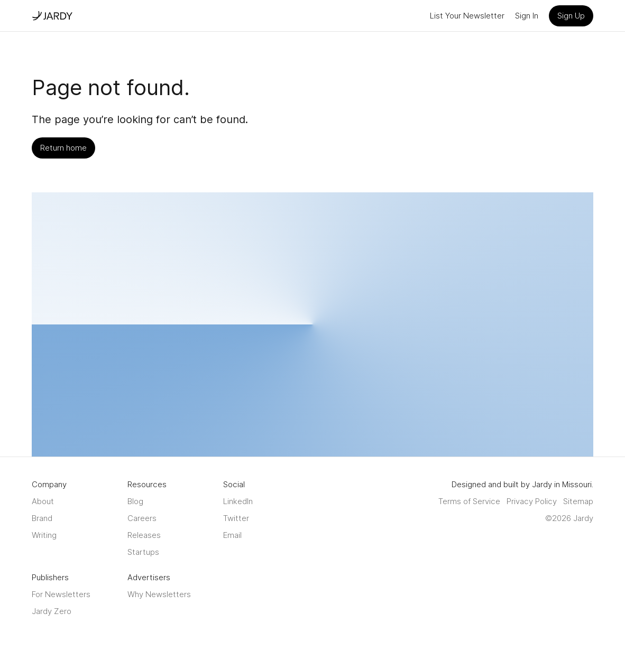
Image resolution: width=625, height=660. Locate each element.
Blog (135, 501)
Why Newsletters (159, 594)
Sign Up (571, 16)
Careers (142, 518)
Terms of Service (469, 501)
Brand (42, 518)
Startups (143, 552)
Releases (144, 535)
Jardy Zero (51, 611)
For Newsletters (61, 594)
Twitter (236, 518)
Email (232, 535)
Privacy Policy (532, 501)
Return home (63, 148)
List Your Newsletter (467, 16)
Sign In (526, 16)
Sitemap (578, 501)
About (43, 501)
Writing (44, 535)
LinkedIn (238, 501)
